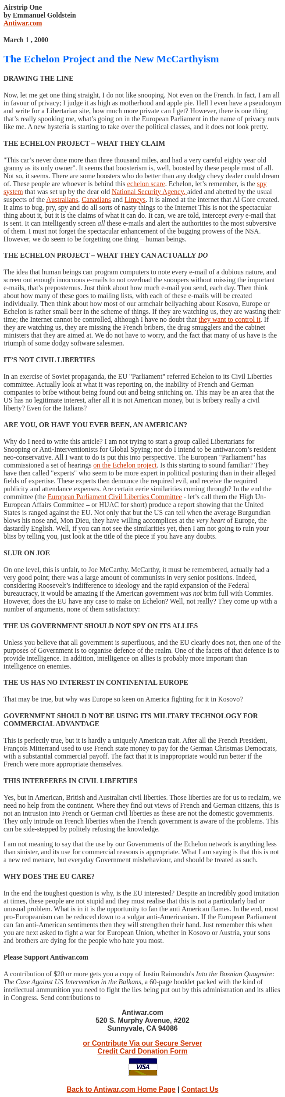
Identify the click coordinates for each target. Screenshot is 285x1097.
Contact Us (200, 1089)
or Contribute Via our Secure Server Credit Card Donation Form (142, 1047)
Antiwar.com (23, 23)
